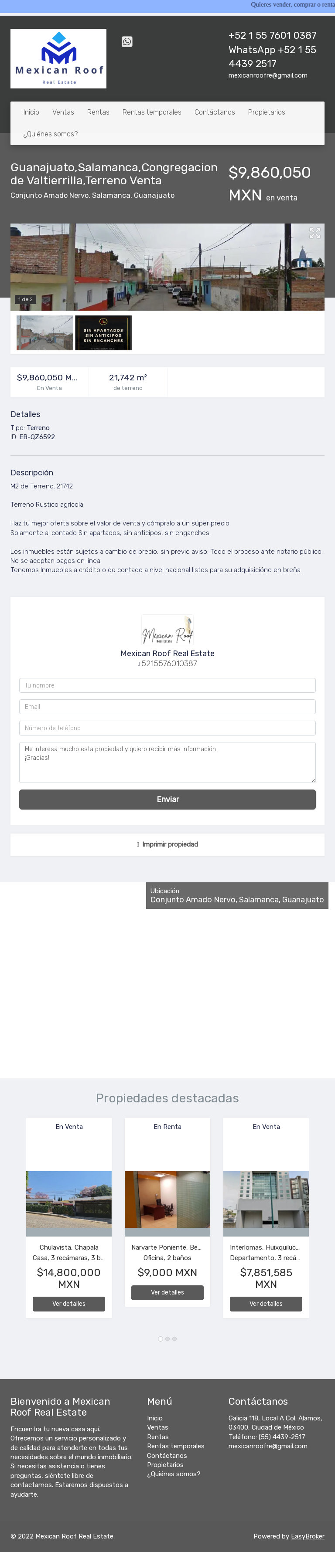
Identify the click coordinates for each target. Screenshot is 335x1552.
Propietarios (266, 112)
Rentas (98, 112)
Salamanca (111, 195)
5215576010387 (169, 663)
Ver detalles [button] (68, 1304)
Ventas (63, 112)
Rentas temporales (152, 112)
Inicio (31, 112)
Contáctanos (215, 112)
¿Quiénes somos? (51, 134)
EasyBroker (308, 1536)
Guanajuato (154, 195)
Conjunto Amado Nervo (49, 195)
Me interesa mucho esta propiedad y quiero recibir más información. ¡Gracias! (167, 762)
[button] (18, 1222)
